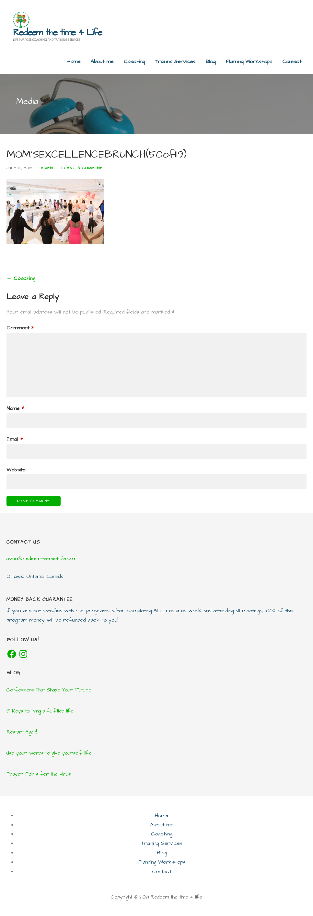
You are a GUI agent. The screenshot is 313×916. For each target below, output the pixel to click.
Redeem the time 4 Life (57, 32)
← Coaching (20, 278)
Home (73, 61)
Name (15, 408)
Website (15, 469)
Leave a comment (81, 168)
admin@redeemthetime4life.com (41, 558)
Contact (291, 61)
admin (47, 168)
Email (14, 439)
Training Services (175, 61)
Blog (210, 61)
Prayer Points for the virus (38, 774)
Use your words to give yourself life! (49, 753)
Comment (20, 327)
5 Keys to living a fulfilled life (40, 711)
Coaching (134, 61)
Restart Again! (21, 732)
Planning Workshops (249, 61)
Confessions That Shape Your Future (48, 690)
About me (102, 61)
